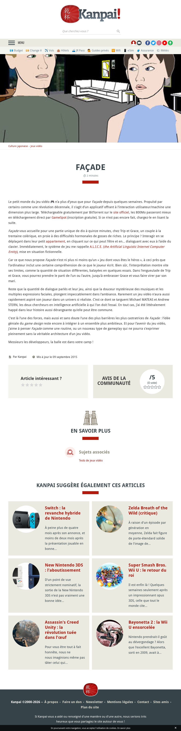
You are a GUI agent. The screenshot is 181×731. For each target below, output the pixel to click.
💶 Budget (16, 50)
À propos (51, 702)
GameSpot (59, 217)
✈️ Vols (49, 50)
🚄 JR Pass (78, 50)
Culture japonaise (18, 146)
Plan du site (90, 707)
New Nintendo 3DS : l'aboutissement (64, 568)
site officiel (121, 212)
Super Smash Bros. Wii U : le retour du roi (147, 570)
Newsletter (94, 702)
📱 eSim (128, 50)
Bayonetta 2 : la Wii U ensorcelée (148, 625)
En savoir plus (123, 728)
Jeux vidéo (36, 146)
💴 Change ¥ (34, 50)
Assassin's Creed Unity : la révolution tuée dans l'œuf (62, 630)
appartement (55, 241)
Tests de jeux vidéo (91, 460)
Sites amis (161, 702)
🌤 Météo (163, 50)
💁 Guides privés (98, 50)
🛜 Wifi (116, 50)
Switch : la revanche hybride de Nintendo (63, 513)
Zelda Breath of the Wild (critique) (148, 510)
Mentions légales (120, 702)
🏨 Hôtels (63, 50)
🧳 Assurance (145, 50)
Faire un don (72, 702)
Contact (143, 702)
